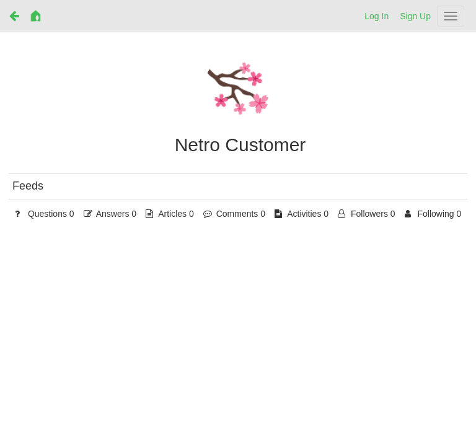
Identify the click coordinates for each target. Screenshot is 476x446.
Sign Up (415, 16)
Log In (376, 16)
